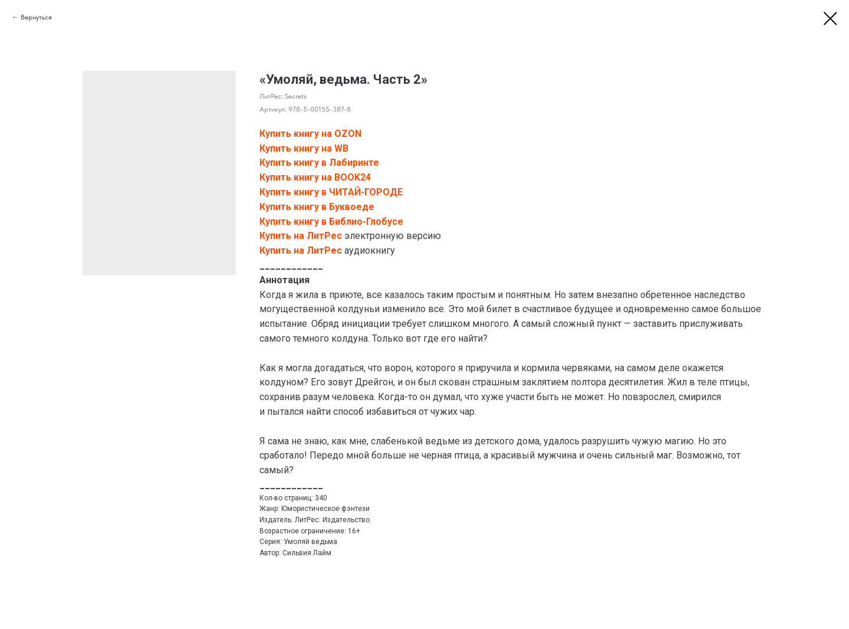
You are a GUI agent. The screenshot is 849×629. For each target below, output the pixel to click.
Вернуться (36, 17)
